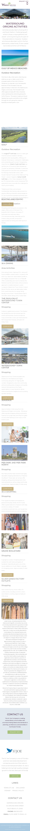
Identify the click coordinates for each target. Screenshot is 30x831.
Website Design (8, 829)
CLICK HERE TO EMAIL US (15, 814)
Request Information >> (23, 1)
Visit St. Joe (15, 776)
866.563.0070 (28, 3)
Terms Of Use (9, 788)
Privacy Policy (18, 790)
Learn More (7, 348)
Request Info (15, 732)
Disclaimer (20, 788)
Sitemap (7, 790)
